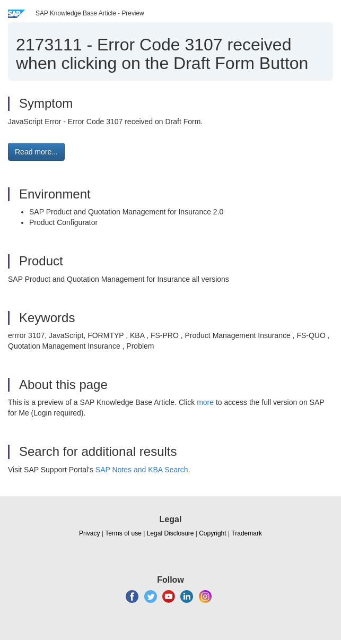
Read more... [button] (36, 152)
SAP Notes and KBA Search (141, 469)
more (205, 402)
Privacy (89, 533)
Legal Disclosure (170, 533)
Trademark (246, 533)
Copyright (212, 533)
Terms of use (123, 533)
